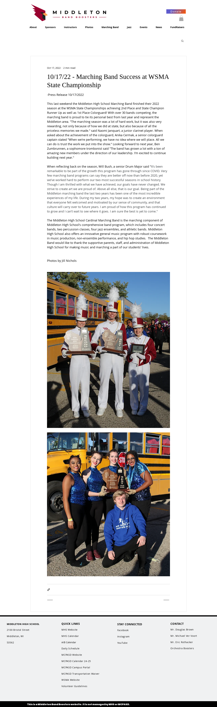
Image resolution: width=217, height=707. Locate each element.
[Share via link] (48, 589)
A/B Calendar (68, 642)
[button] (181, 18)
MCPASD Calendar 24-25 (76, 661)
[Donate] (176, 11)
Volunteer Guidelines (74, 686)
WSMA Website (70, 679)
